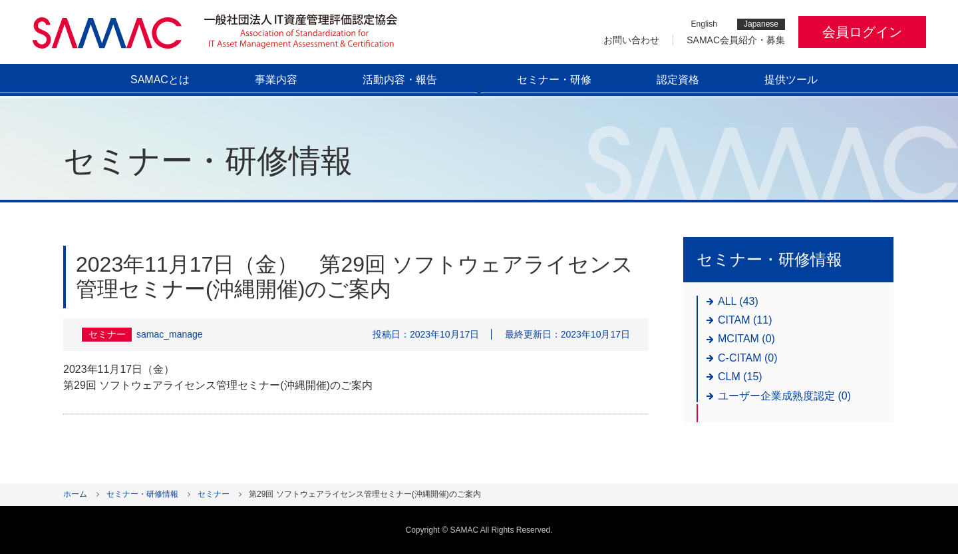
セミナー (214, 494)
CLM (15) (740, 376)
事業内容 (276, 79)
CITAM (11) (745, 320)
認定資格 (678, 79)
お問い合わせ (631, 40)
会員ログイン (862, 32)
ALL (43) (738, 301)
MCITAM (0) (746, 338)
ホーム (75, 494)
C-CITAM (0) (747, 358)
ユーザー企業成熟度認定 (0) (784, 396)
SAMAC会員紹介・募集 (736, 40)
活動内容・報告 (400, 79)
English (704, 24)
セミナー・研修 (554, 79)
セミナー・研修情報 (142, 494)
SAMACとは (160, 79)
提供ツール (791, 79)
